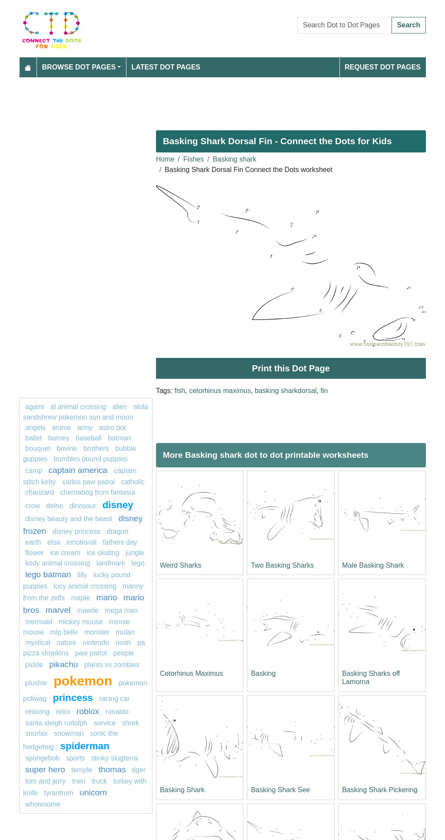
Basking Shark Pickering (379, 790)
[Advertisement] (222, 100)
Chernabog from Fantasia (97, 492)
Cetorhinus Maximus (191, 673)
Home (165, 159)
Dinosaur (83, 505)
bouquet (37, 448)
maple (80, 598)
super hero (45, 769)
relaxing (37, 711)
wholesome (42, 804)
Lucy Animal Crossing (85, 586)
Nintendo (96, 642)
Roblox (87, 711)
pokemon (82, 680)
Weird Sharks (181, 565)
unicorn (93, 792)
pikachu (63, 664)
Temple (81, 770)
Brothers (96, 448)
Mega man (121, 610)
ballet (33, 438)
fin (324, 390)
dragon (118, 531)
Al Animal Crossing (78, 406)
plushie (36, 683)
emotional (81, 542)
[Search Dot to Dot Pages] (344, 25)
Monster (97, 632)
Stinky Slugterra (114, 758)
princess (73, 697)
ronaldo (117, 711)
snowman (68, 733)
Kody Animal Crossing (57, 563)
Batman (119, 438)
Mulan (125, 632)
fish (179, 390)
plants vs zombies (111, 664)
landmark (110, 563)
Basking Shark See (280, 790)
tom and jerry (45, 781)
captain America (79, 470)
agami (34, 406)
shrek (130, 723)
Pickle (34, 664)
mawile (88, 610)
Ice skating (103, 552)
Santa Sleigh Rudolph (56, 723)
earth (33, 542)
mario (106, 597)
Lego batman (48, 574)
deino (54, 505)
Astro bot (112, 427)
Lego (137, 563)
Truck (99, 781)
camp (33, 470)
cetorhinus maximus (220, 390)
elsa (53, 542)
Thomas (112, 769)
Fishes (193, 159)
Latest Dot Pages (166, 67)
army (85, 427)
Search (408, 25)
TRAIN (79, 781)
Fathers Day (120, 542)
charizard (39, 492)
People (123, 653)
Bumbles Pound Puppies (91, 459)
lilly (82, 575)
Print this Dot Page (291, 368)
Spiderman (85, 746)
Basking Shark (182, 790)
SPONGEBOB (42, 758)
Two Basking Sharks (282, 565)
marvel (58, 610)
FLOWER (34, 552)
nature (66, 642)
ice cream (65, 552)
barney (59, 438)
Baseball (89, 438)
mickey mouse (81, 621)
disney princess (76, 531)
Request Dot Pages (383, 67)
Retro (63, 711)
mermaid (38, 621)
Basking (263, 673)
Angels (35, 427)
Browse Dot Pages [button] (79, 67)
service (105, 723)
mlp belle (64, 632)
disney (118, 504)
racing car (114, 698)
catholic (132, 482)
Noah (123, 642)
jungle (135, 552)
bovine (66, 448)
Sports (75, 758)
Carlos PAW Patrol (88, 482)
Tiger (139, 770)
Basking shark (234, 159)
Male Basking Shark (373, 565)
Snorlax (36, 733)
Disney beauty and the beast (68, 519)
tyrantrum (58, 793)
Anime (61, 427)
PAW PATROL (91, 653)
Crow (32, 505)
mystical (37, 642)
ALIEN (120, 406)
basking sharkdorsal (285, 390)
